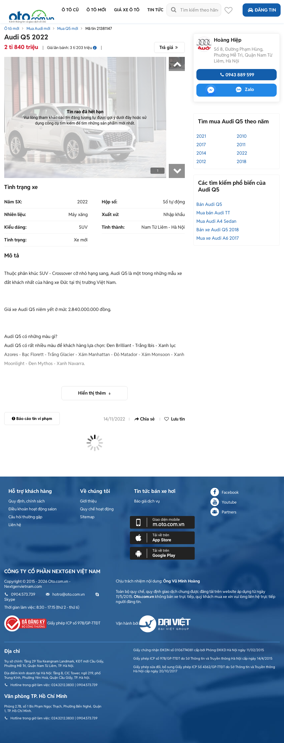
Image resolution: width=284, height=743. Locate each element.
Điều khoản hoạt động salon (32, 508)
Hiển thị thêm (92, 393)
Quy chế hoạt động (97, 508)
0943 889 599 (236, 75)
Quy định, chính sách (26, 501)
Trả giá (169, 47)
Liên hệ (14, 524)
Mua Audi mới (38, 28)
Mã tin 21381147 (98, 28)
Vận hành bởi (153, 623)
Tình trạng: (15, 240)
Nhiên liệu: (15, 214)
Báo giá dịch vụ (147, 501)
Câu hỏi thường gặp (25, 516)
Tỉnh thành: (113, 227)
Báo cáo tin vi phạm (32, 418)
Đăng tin (261, 10)
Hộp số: (109, 202)
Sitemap (87, 516)
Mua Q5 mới (67, 28)
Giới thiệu (88, 501)
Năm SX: (13, 202)
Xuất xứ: (110, 214)
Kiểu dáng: (15, 227)
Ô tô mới (11, 28)
